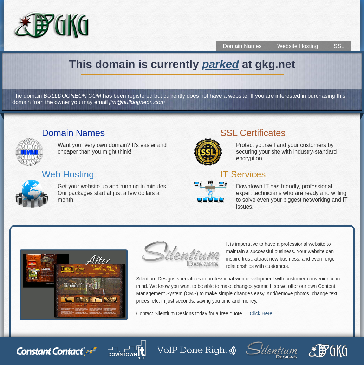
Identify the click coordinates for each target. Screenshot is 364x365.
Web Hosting (68, 174)
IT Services (243, 174)
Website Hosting (297, 46)
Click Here (260, 313)
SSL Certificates (252, 133)
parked (220, 64)
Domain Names (242, 46)
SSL (339, 46)
